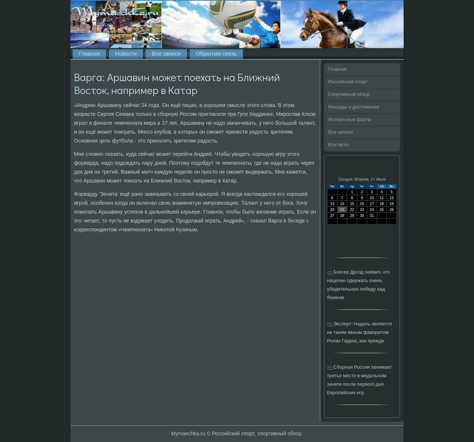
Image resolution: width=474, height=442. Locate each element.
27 (332, 216)
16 (362, 204)
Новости (126, 54)
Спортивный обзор (349, 94)
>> (330, 272)
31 (372, 216)
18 (382, 204)
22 (352, 210)
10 (372, 198)
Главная (89, 54)
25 (382, 210)
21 (342, 210)
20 (332, 210)
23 (362, 210)
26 (392, 210)
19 (392, 204)
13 (332, 204)
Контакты (338, 145)
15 (352, 204)
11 (382, 198)
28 (342, 216)
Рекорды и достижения (353, 107)
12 (392, 198)
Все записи (166, 54)
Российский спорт (347, 82)
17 (372, 204)
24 (372, 210)
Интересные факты (349, 119)
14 (342, 204)
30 (362, 216)
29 (352, 216)
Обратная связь (216, 54)
